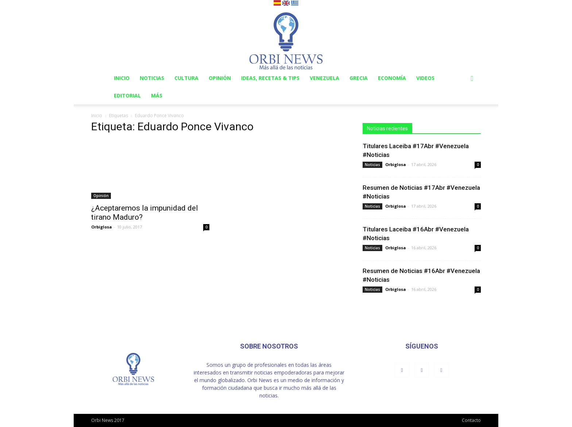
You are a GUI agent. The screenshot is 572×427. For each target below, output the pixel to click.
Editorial (127, 95)
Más (156, 95)
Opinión (220, 77)
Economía (392, 77)
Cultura (186, 77)
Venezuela (324, 77)
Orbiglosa (101, 227)
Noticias (152, 77)
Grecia (358, 77)
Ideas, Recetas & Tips (270, 77)
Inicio (122, 77)
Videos (425, 77)
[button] (472, 78)
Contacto (471, 420)
